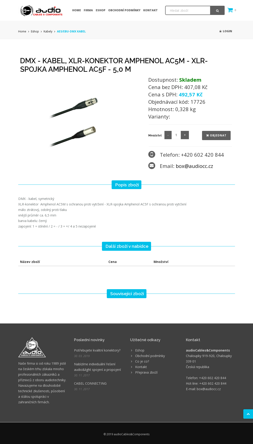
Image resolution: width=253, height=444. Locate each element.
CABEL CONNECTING (90, 383)
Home (76, 10)
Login (226, 31)
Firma (88, 10)
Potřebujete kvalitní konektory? (97, 350)
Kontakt (150, 10)
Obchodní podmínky (124, 10)
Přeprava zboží (146, 372)
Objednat (216, 135)
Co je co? (142, 361)
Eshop (100, 10)
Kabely (48, 31)
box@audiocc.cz (194, 165)
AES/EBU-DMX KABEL (71, 31)
